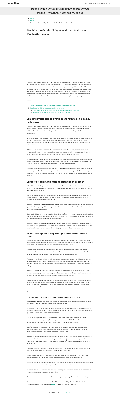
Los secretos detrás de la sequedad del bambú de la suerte (51, 112)
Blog (85, 3)
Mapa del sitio (66, 393)
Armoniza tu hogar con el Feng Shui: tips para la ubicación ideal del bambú (56, 110)
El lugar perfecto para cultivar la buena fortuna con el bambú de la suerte (52, 106)
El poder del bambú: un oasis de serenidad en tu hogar (47, 108)
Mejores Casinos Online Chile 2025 (100, 3)
